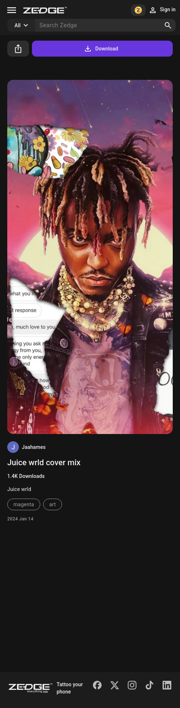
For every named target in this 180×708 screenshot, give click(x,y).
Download (100, 48)
